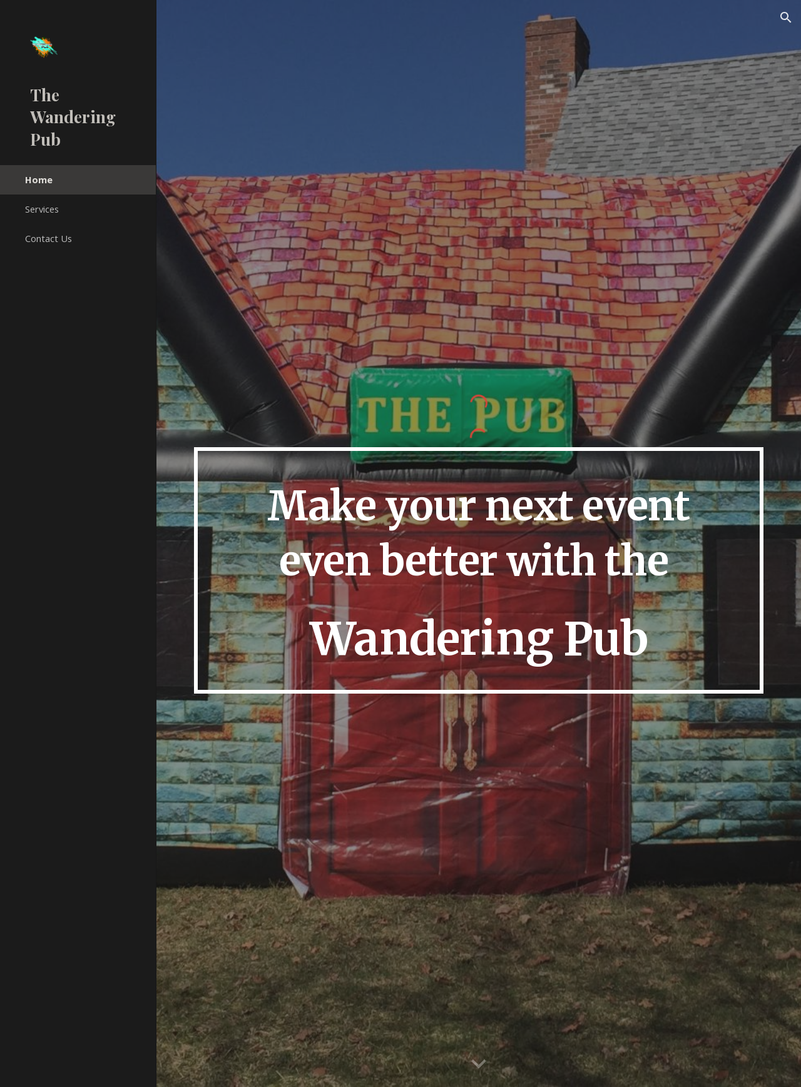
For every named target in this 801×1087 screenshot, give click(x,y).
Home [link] (39, 179)
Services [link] (42, 209)
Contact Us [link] (48, 238)
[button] (786, 18)
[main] (479, 570)
